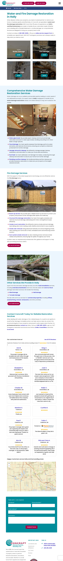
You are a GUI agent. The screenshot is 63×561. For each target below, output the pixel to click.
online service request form (43, 33)
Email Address (12, 509)
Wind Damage (13, 292)
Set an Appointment (14, 245)
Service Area (17, 8)
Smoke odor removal (15, 229)
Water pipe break (14, 138)
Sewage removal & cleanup (17, 150)
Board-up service (14, 214)
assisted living (11, 300)
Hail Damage (37, 292)
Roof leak (12, 155)
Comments (11, 515)
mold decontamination (19, 288)
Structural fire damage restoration (20, 218)
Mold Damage (18, 72)
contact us (23, 325)
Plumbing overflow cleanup (17, 159)
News (29, 555)
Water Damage (19, 51)
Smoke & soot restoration (17, 224)
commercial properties (35, 298)
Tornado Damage (14, 295)
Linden (37, 327)
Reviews (30, 553)
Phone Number (36, 502)
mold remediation (43, 285)
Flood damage (13, 144)
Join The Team (41, 3)
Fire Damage (44, 51)
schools (18, 300)
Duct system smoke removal (18, 235)
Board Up (44, 72)
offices (50, 298)
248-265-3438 (28, 3)
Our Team (31, 550)
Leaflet (32, 490)
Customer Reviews (14, 303)
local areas (10, 329)
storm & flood (48, 288)
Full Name (11, 502)
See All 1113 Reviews (50, 339)
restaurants (25, 300)
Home (8, 8)
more (19, 55)
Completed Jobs (32, 543)
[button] (9, 464)
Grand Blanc (43, 327)
